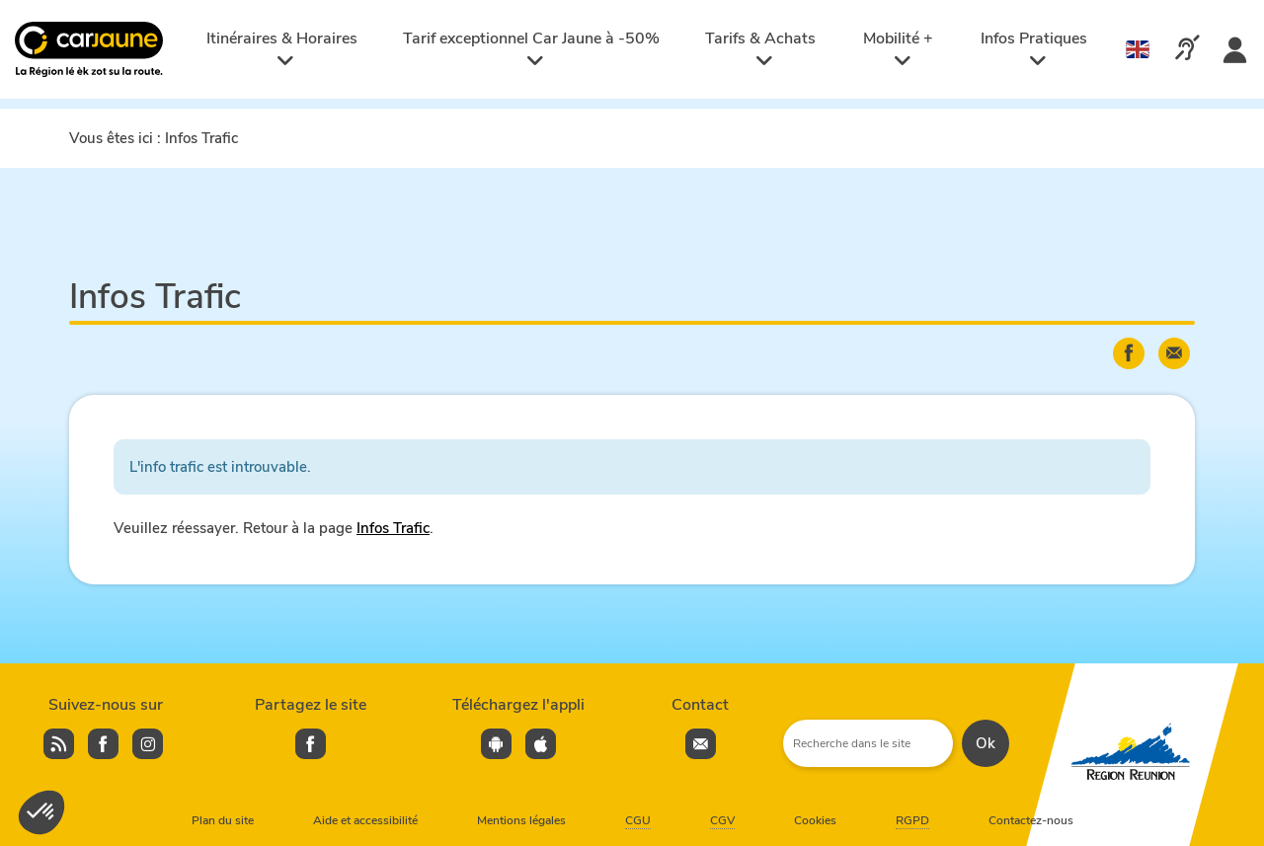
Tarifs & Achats (760, 49)
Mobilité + (898, 49)
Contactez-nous (1030, 820)
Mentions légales (521, 820)
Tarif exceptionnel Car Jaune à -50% (531, 49)
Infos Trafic (393, 528)
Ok (985, 743)
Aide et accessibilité (365, 820)
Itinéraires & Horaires (281, 49)
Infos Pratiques (1034, 49)
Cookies (815, 820)
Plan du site (223, 820)
